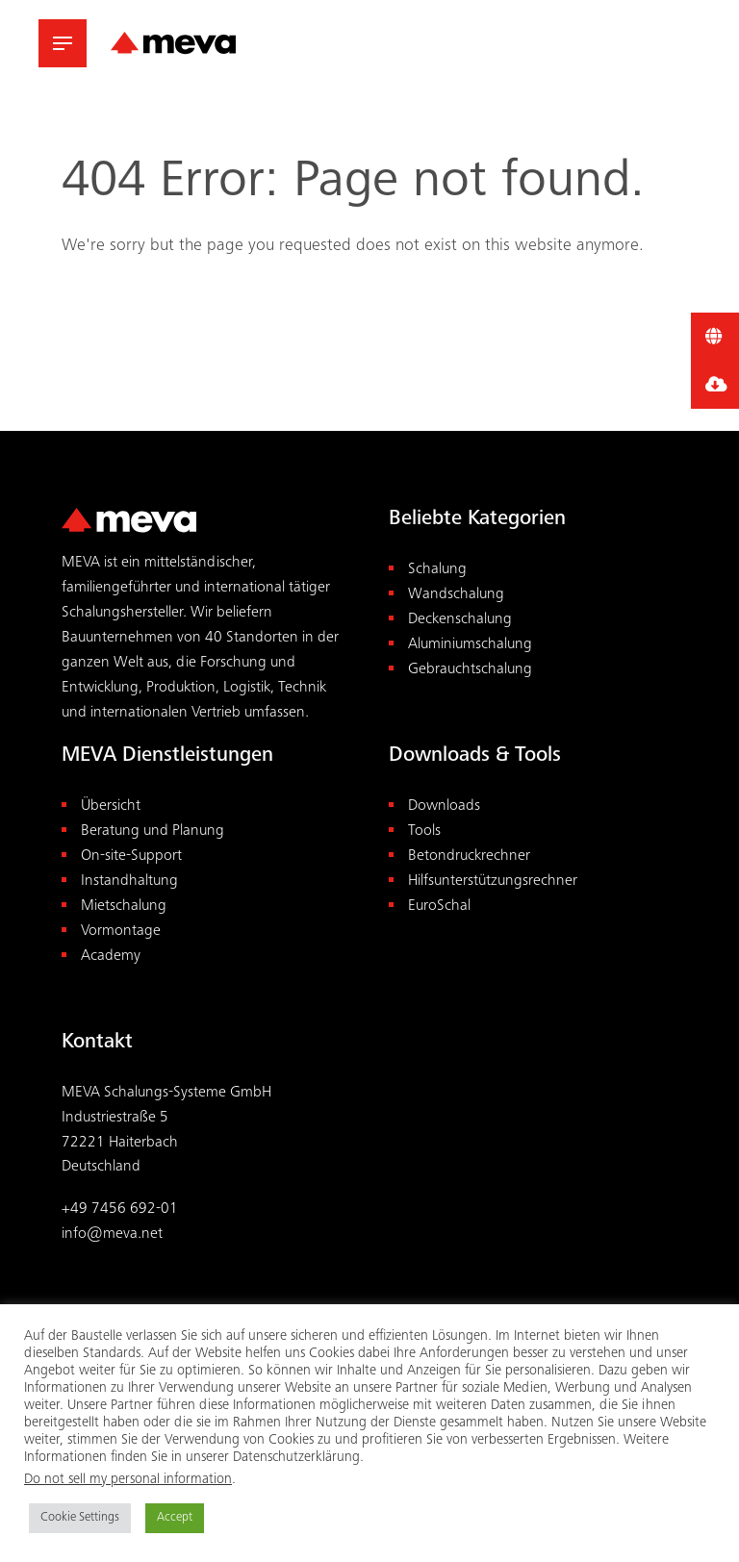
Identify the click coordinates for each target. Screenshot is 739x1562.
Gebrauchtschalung (470, 670)
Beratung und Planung (152, 831)
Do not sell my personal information (128, 1480)
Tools (424, 831)
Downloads (444, 806)
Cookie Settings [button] (79, 1518)
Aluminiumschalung (470, 645)
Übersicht (110, 806)
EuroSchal (439, 906)
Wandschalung (456, 595)
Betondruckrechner (469, 856)
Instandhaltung (129, 881)
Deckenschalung (460, 620)
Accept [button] (174, 1518)
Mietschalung (123, 906)
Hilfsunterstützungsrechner (492, 881)
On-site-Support (131, 856)
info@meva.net (112, 1234)
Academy (110, 956)
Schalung (437, 570)
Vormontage (121, 931)
